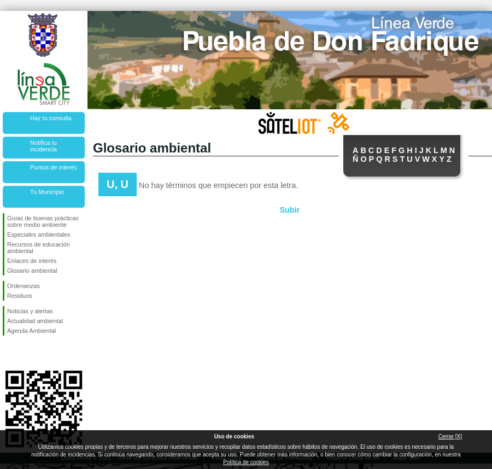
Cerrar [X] (450, 436)
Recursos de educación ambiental (38, 247)
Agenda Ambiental (31, 330)
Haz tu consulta (51, 118)
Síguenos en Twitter (27, 353)
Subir (290, 210)
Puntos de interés (53, 167)
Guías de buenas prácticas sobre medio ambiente (43, 221)
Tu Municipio (47, 192)
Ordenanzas (23, 286)
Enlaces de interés (32, 260)
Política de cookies (245, 462)
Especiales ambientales (39, 234)
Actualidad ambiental (35, 321)
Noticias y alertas (30, 311)
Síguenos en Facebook (9, 353)
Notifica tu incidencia (43, 146)
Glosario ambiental (32, 270)
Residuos (19, 295)
